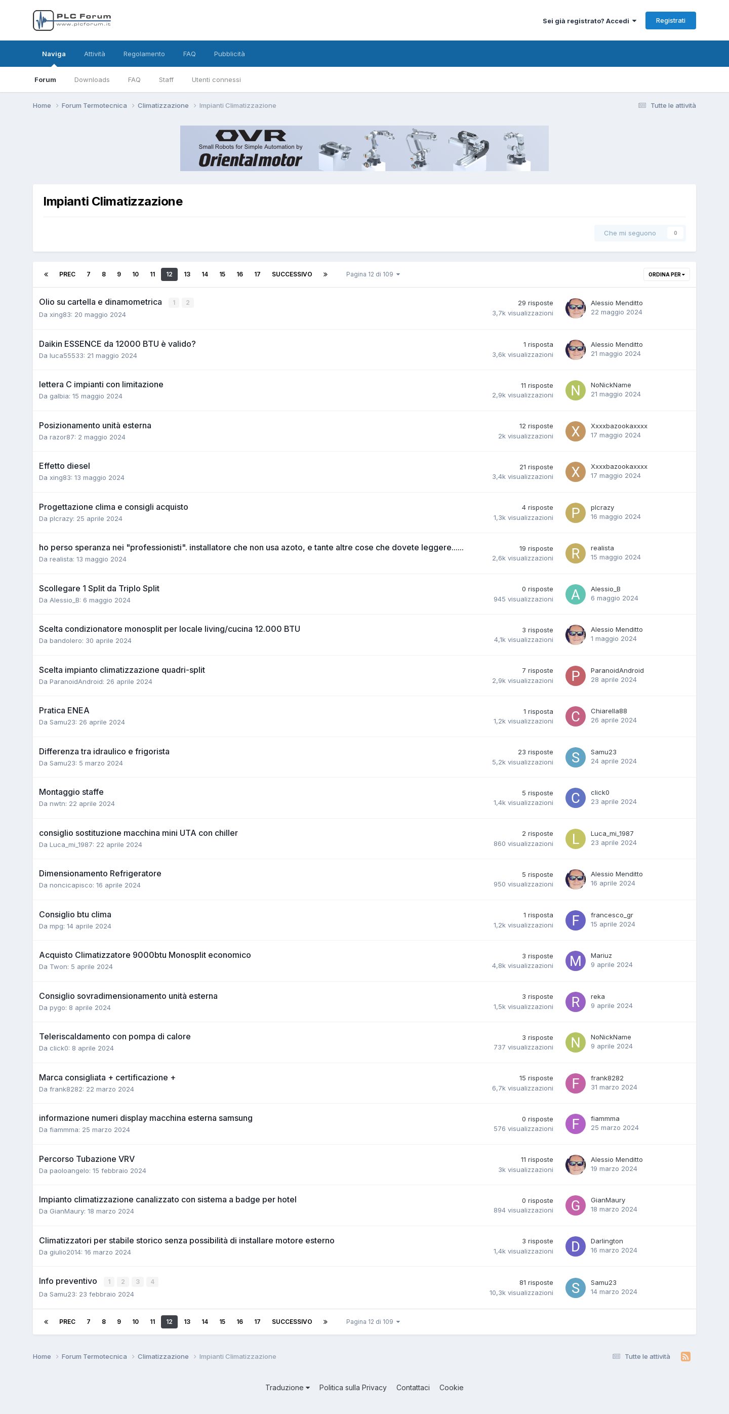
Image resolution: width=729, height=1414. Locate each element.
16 (239, 274)
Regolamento (144, 54)
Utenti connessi (216, 79)
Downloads (92, 79)
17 (257, 274)
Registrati (670, 20)
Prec (67, 274)
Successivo (292, 274)
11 (152, 274)
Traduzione (287, 1386)
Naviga (54, 58)
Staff (166, 79)
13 (187, 274)
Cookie (451, 1386)
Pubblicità (229, 54)
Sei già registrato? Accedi (589, 21)
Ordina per (667, 274)
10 (135, 274)
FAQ (134, 79)
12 (169, 274)
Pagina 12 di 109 (373, 274)
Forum (45, 79)
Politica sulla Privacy (353, 1386)
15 (222, 274)
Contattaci (413, 1386)
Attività (94, 54)
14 (204, 274)
